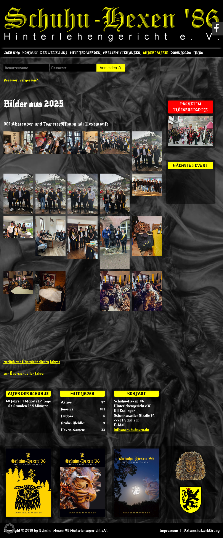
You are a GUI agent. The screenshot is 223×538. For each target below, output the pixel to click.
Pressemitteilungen (121, 53)
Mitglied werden (85, 53)
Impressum (168, 530)
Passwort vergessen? (20, 80)
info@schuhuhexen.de (131, 429)
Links (198, 53)
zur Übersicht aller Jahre (23, 373)
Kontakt (30, 53)
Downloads (180, 53)
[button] (9, 528)
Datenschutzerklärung (201, 530)
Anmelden (111, 68)
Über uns (11, 53)
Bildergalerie (155, 53)
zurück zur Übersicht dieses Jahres (31, 361)
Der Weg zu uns (53, 53)
